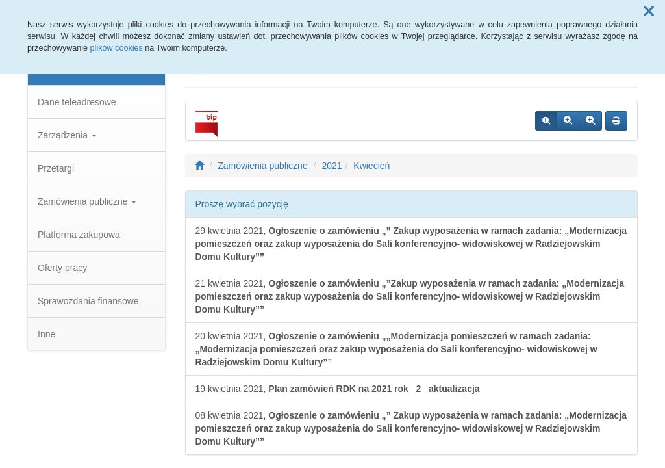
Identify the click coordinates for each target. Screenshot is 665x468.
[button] (648, 12)
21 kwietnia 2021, (410, 296)
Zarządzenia (67, 135)
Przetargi (56, 168)
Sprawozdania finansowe (88, 301)
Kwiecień (371, 166)
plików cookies (116, 48)
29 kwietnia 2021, (411, 244)
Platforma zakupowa (79, 234)
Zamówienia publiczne (87, 201)
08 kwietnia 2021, (411, 428)
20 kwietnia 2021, (396, 349)
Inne (46, 334)
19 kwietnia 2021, (337, 389)
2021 (331, 166)
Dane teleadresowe (77, 102)
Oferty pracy (62, 268)
